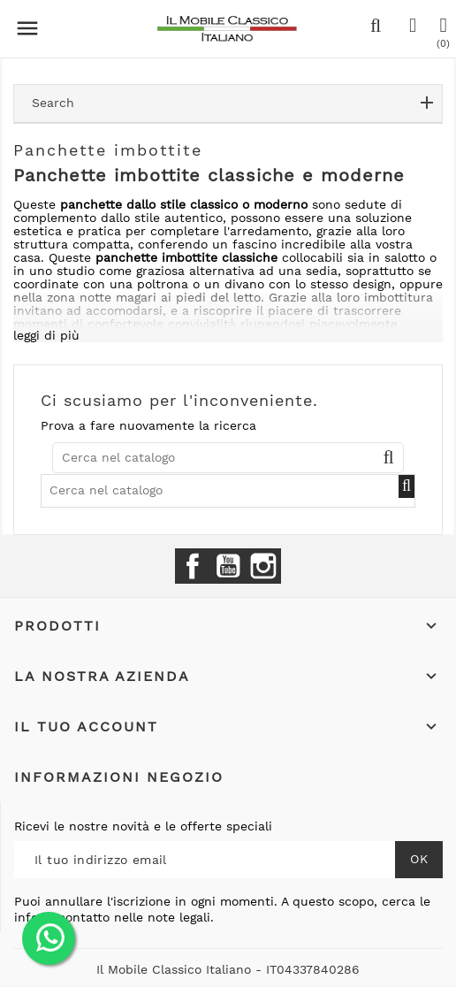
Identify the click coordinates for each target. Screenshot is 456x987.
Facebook (192, 566)
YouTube (228, 566)
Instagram (263, 566)
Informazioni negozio (119, 777)
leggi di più (46, 335)
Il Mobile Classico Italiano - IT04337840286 (228, 969)
